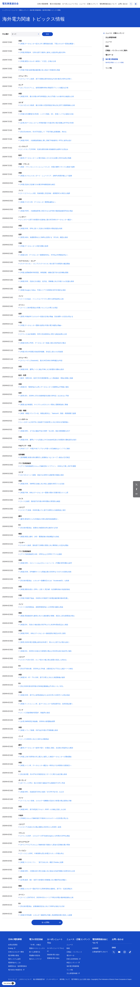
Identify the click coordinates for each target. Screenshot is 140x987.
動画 (107, 46)
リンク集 (108, 68)
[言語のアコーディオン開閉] (136, 4)
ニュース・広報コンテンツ (20, 10)
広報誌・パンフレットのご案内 (116, 50)
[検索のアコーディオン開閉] (131, 4)
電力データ (109, 55)
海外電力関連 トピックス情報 (114, 62)
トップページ (6, 10)
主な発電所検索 (110, 37)
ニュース (108, 42)
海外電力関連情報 (35, 10)
